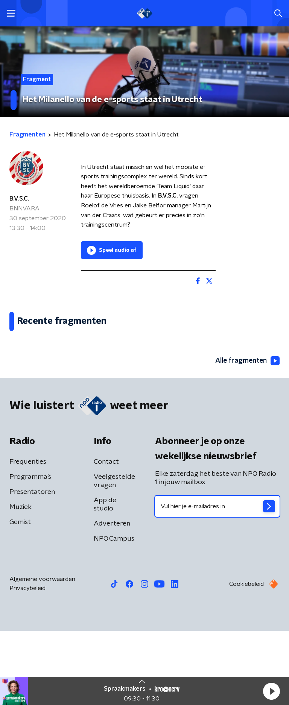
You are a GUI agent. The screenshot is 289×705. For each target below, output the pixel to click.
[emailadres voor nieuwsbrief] (217, 580)
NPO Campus (114, 613)
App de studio (105, 578)
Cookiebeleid (246, 658)
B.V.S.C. (19, 199)
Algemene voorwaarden (42, 653)
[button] (271, 691)
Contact (106, 536)
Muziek (20, 581)
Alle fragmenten (247, 435)
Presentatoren (32, 566)
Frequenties (27, 536)
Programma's (30, 551)
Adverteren (112, 598)
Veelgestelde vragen (114, 555)
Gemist (20, 596)
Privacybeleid (27, 662)
